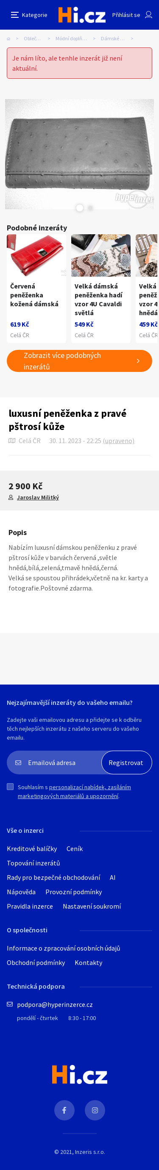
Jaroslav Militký (38, 497)
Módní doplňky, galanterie (78, 38)
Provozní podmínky (73, 891)
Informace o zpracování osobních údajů (63, 948)
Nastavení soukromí (92, 906)
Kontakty (88, 962)
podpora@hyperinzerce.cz (55, 1004)
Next (90, 208)
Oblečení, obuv (40, 38)
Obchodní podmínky (36, 962)
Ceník (75, 848)
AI (113, 877)
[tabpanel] (79, 154)
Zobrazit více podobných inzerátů (62, 361)
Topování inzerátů (33, 863)
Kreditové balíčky (32, 848)
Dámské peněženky (120, 38)
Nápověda (21, 891)
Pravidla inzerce (30, 906)
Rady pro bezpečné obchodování (53, 877)
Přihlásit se (126, 15)
